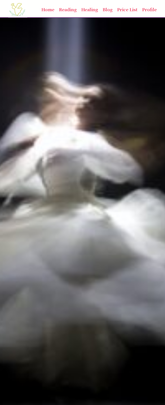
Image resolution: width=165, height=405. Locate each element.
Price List (127, 9)
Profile (149, 9)
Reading (68, 9)
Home (47, 9)
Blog (108, 9)
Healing (89, 9)
